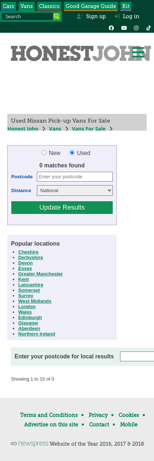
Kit (126, 6)
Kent (23, 279)
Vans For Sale (88, 128)
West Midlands (34, 301)
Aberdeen (29, 328)
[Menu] (138, 52)
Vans (26, 6)
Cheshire (28, 252)
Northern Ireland (36, 334)
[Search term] (31, 16)
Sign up (91, 16)
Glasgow (28, 323)
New (52, 153)
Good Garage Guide (91, 6)
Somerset (29, 290)
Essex (25, 268)
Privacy (98, 415)
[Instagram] (136, 27)
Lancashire (30, 284)
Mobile (129, 425)
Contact (99, 425)
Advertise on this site (51, 425)
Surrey (25, 295)
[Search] (56, 16)
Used (80, 153)
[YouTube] (123, 27)
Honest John (22, 128)
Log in (127, 16)
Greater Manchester (40, 274)
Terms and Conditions (49, 415)
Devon (25, 263)
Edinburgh (30, 317)
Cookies (129, 415)
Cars (8, 6)
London (27, 306)
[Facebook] (111, 27)
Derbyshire (30, 257)
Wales (25, 312)
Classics (49, 6)
